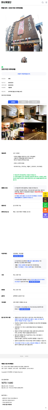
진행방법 (23, 102)
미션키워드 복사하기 (18, 256)
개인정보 (21, 356)
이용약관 (26, 356)
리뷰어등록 (34, 102)
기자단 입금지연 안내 (7, 402)
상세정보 (13, 102)
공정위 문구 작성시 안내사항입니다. (10, 398)
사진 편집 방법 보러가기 (34, 281)
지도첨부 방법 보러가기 (24, 309)
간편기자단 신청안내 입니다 (8, 400)
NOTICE (4, 395)
